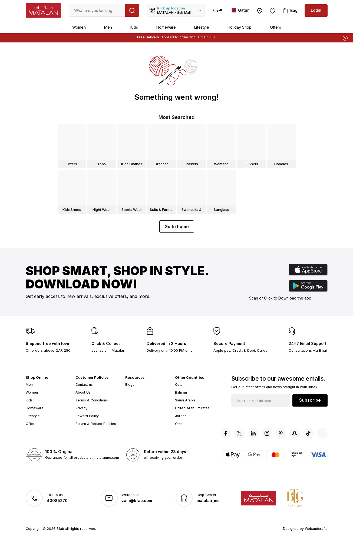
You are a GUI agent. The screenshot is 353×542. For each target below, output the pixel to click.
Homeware (166, 27)
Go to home (176, 226)
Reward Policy (87, 416)
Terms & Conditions (91, 400)
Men (108, 27)
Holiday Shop (239, 27)
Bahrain (181, 392)
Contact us (84, 385)
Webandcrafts (316, 529)
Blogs (129, 385)
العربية (217, 10)
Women (79, 27)
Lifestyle (201, 27)
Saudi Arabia (185, 400)
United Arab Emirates (192, 408)
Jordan (180, 416)
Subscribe (310, 400)
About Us (83, 392)
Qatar (179, 385)
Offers (275, 27)
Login (316, 10)
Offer (30, 424)
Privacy (81, 408)
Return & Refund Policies (95, 424)
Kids (134, 27)
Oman (179, 424)
